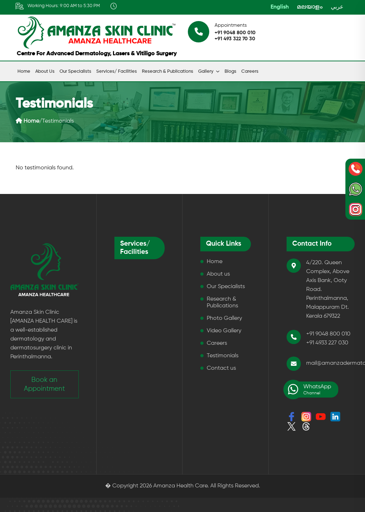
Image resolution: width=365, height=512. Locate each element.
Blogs (230, 71)
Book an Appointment (44, 384)
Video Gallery (224, 331)
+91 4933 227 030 (327, 343)
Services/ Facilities (116, 71)
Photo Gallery (224, 318)
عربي (337, 7)
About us (45, 71)
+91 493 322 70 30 (235, 38)
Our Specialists (75, 71)
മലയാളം (310, 7)
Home (23, 71)
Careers (249, 71)
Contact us (221, 368)
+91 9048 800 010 (235, 32)
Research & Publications (167, 71)
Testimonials (222, 356)
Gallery (206, 71)
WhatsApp (309, 390)
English (280, 7)
